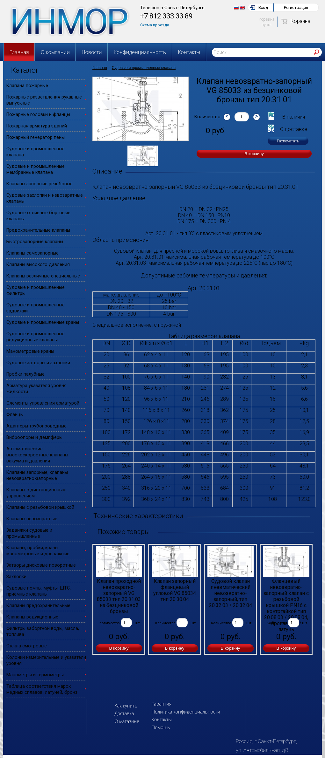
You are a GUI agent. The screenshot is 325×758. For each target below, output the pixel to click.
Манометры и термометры (35, 675)
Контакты (189, 52)
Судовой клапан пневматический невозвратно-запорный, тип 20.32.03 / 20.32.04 (230, 593)
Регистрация (296, 7)
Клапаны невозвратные (31, 519)
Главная (19, 52)
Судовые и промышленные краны (42, 322)
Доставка (124, 713)
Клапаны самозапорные (32, 253)
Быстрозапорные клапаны (34, 241)
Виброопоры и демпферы (34, 437)
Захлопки (16, 576)
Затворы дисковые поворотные (41, 565)
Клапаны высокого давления (38, 264)
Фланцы (15, 414)
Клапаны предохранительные (38, 605)
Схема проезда (154, 25)
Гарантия (162, 704)
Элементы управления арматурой (42, 403)
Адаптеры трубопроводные (36, 426)
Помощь (161, 727)
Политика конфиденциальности (186, 712)
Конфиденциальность (140, 52)
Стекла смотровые (26, 646)
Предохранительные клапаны (38, 230)
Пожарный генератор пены (35, 137)
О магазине (126, 721)
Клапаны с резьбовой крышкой (40, 507)
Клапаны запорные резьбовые (39, 184)
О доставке (293, 129)
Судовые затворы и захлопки (38, 362)
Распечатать (288, 141)
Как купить (125, 706)
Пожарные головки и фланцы (38, 114)
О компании (55, 52)
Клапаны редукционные (32, 617)
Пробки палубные (25, 374)
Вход (263, 7)
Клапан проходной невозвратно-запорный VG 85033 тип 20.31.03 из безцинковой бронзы (119, 595)
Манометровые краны (30, 351)
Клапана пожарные (27, 85)
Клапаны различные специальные (43, 276)
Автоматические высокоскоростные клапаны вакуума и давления (37, 455)
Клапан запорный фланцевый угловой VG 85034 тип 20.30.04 (174, 590)
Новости (92, 52)
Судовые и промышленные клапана (144, 67)
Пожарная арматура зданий (36, 126)
